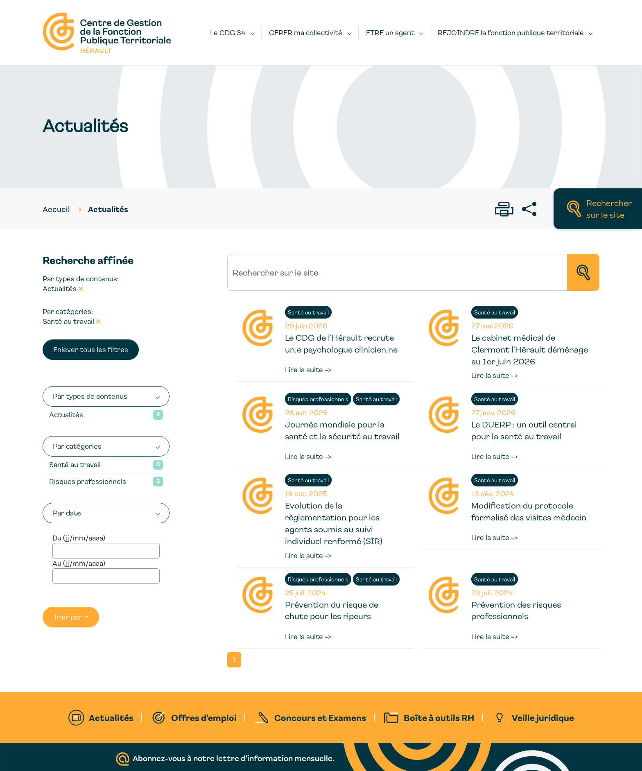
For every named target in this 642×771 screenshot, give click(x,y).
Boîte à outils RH (439, 717)
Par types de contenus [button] (90, 396)
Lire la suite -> (308, 369)
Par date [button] (67, 513)
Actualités (66, 414)
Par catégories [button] (77, 446)
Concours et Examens (320, 717)
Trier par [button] (68, 617)
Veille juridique (543, 717)
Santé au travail (75, 464)
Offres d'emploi (204, 717)
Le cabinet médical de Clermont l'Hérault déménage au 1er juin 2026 (529, 349)
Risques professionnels (87, 481)
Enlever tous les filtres (90, 349)
